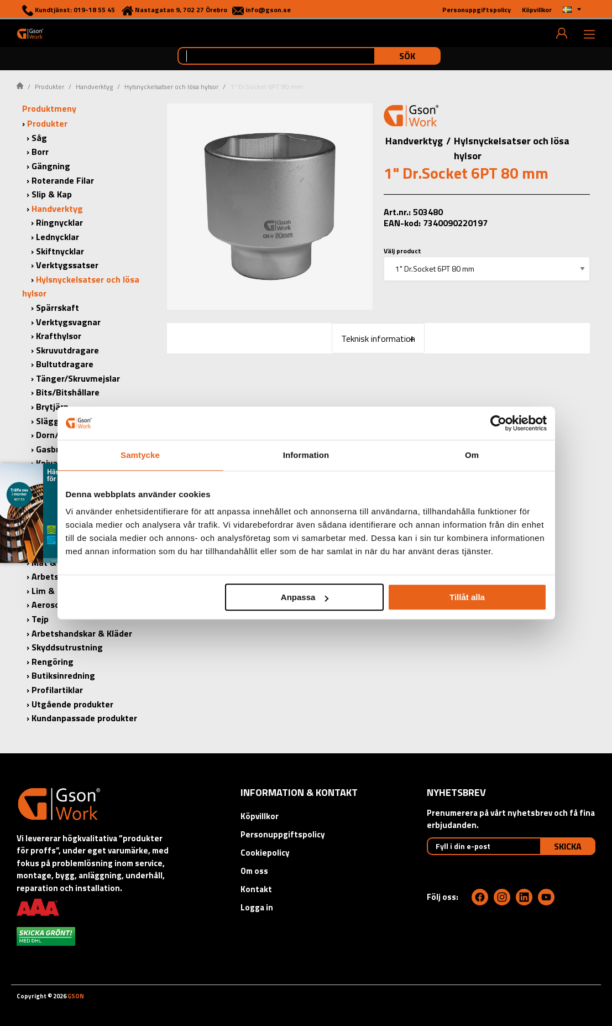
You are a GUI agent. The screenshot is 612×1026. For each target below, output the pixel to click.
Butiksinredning (63, 675)
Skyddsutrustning (67, 647)
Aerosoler (51, 604)
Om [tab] (472, 455)
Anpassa (305, 597)
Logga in (256, 907)
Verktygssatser (67, 265)
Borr (40, 151)
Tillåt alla (467, 597)
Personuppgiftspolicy (282, 834)
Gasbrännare (61, 449)
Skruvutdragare (67, 350)
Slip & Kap (52, 194)
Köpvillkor (259, 816)
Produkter (49, 86)
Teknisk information (378, 338)
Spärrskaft (57, 307)
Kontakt (256, 889)
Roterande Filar (63, 180)
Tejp (40, 619)
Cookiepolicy (265, 852)
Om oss (254, 870)
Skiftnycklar (60, 251)
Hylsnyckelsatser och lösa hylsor (171, 86)
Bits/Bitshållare (68, 392)
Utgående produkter (72, 704)
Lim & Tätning (60, 590)
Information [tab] (306, 455)
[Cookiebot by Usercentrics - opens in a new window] (498, 423)
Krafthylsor (58, 335)
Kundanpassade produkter (84, 718)
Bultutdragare (64, 364)
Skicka (568, 846)
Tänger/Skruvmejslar (78, 378)
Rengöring (53, 661)
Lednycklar (57, 236)
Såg (39, 137)
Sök (407, 56)
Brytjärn (52, 406)
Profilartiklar (57, 689)
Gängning (51, 166)
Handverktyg (94, 86)
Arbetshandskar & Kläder (82, 633)
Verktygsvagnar (68, 322)
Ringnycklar (59, 222)
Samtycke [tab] (140, 455)
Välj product (402, 251)
